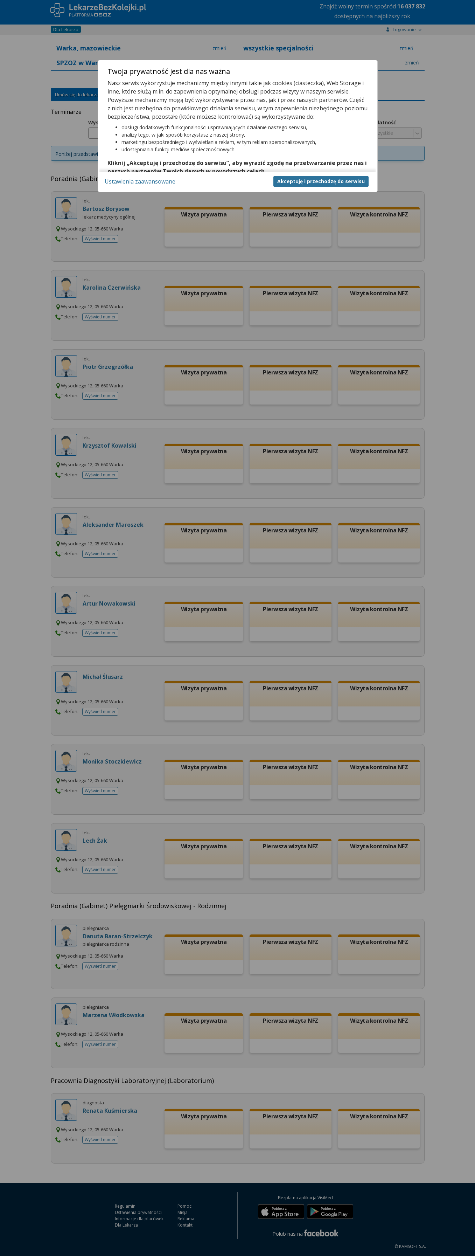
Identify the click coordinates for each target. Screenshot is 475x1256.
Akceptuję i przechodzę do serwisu (321, 181)
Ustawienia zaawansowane (140, 181)
